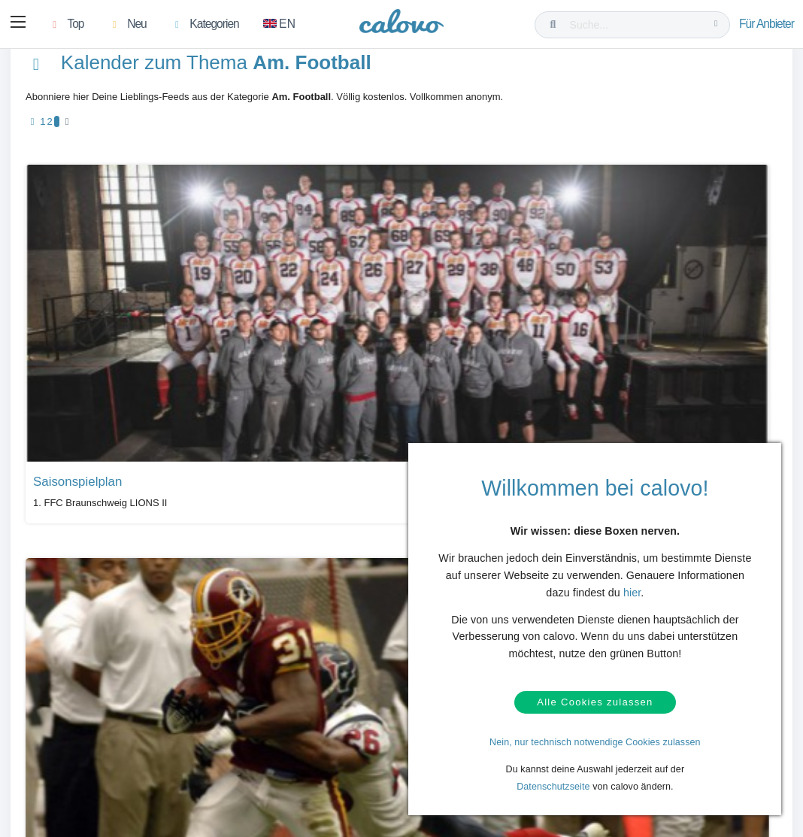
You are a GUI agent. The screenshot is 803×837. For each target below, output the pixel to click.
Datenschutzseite (553, 786)
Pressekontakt (325, 749)
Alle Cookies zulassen (595, 699)
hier (632, 587)
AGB (66, 771)
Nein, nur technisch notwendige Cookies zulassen (595, 742)
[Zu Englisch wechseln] (282, 25)
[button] (19, 25)
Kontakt (72, 725)
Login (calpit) (203, 725)
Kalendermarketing (215, 702)
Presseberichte (327, 702)
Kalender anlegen (212, 749)
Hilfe (66, 702)
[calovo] (401, 26)
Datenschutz (82, 749)
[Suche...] (635, 25)
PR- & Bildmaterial (334, 725)
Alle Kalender (70, 587)
